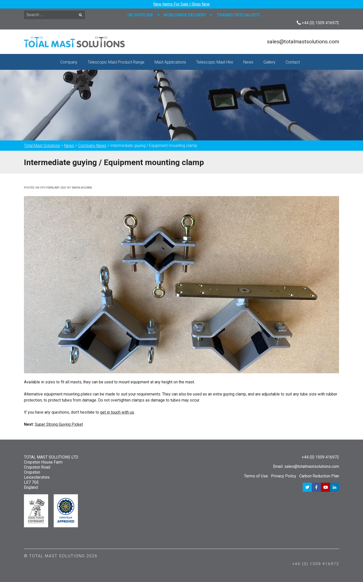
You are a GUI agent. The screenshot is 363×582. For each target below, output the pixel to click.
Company (68, 62)
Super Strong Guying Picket (59, 424)
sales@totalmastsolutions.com (303, 42)
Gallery (269, 62)
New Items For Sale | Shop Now (181, 4)
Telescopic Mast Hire (214, 62)
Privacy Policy (283, 476)
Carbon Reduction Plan (319, 476)
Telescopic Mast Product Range (116, 62)
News (248, 62)
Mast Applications (170, 62)
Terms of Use (256, 476)
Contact (293, 62)
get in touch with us (117, 412)
